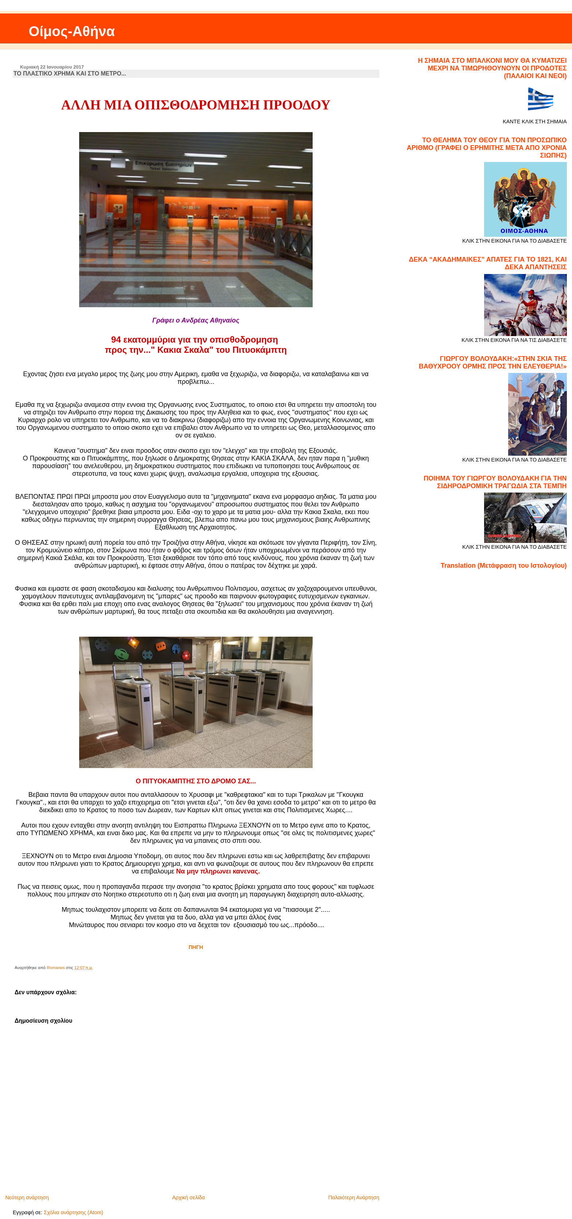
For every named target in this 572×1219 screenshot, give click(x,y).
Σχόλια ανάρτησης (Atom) (73, 1212)
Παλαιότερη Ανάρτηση (353, 1197)
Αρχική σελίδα (188, 1197)
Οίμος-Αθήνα (71, 31)
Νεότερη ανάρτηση (27, 1197)
